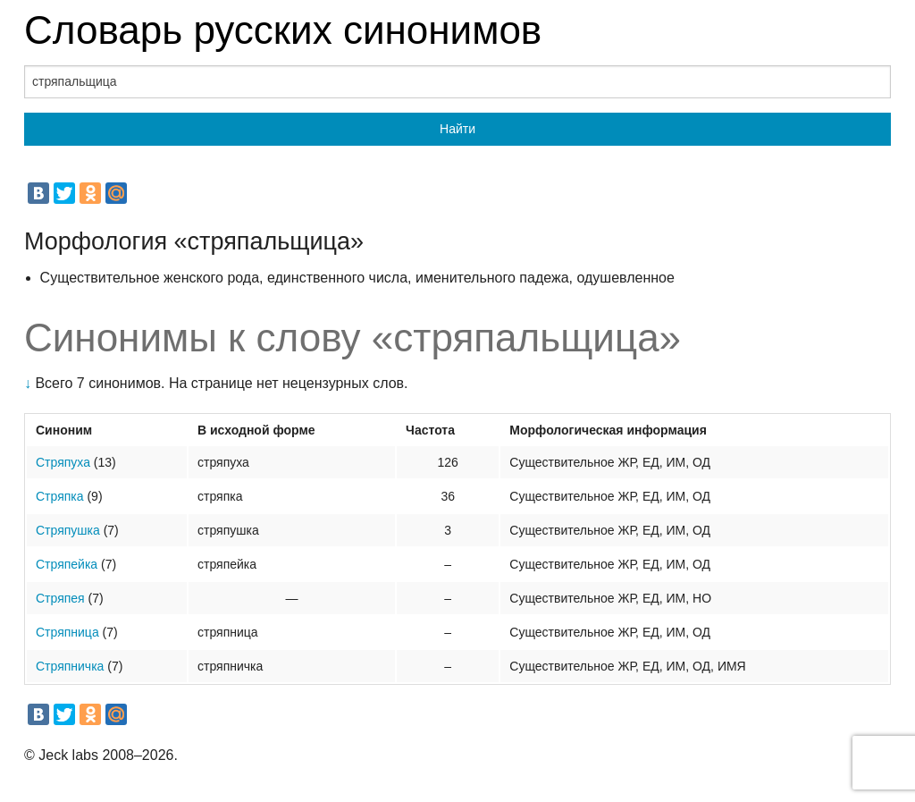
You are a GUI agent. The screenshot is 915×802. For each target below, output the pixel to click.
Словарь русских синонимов (282, 30)
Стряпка (60, 496)
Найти (457, 129)
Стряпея (60, 598)
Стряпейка (66, 564)
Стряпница (67, 632)
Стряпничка (70, 666)
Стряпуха (63, 462)
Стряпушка (68, 530)
